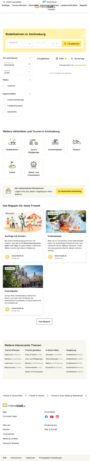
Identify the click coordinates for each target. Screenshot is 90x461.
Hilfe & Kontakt (51, 429)
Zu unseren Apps (10, 416)
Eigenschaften (17, 94)
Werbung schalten (10, 438)
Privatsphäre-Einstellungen (50, 458)
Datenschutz (16, 458)
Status (17, 80)
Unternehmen (8, 434)
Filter (61, 58)
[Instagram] (57, 417)
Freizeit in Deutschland (13, 395)
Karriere (6, 429)
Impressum (30, 458)
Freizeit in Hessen (34, 395)
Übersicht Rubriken (11, 443)
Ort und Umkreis (17, 58)
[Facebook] (46, 417)
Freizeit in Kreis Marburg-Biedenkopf (64, 395)
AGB (4, 458)
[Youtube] (52, 417)
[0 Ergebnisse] (71, 44)
